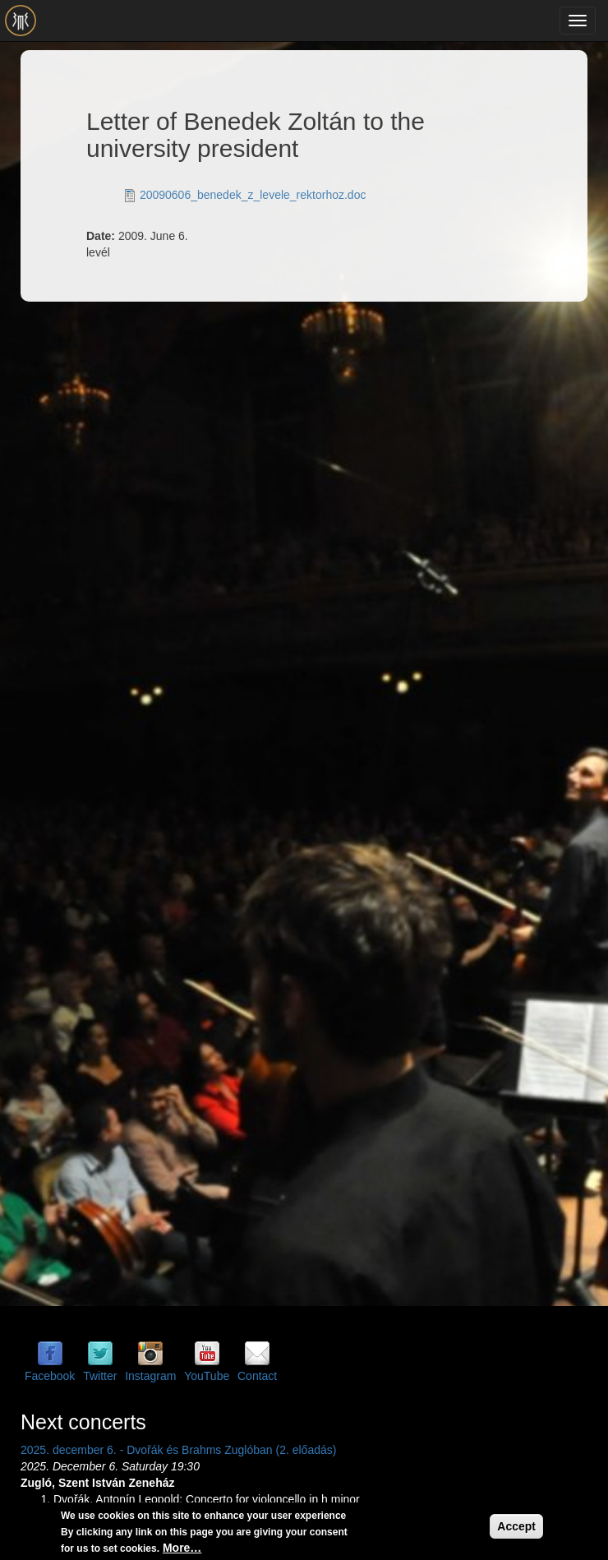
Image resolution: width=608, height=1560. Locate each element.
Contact (257, 1375)
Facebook (50, 1375)
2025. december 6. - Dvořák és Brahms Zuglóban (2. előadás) (178, 1449)
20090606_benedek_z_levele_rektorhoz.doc (253, 194)
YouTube (206, 1375)
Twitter (100, 1375)
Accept (516, 1528)
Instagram (150, 1375)
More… (182, 1549)
